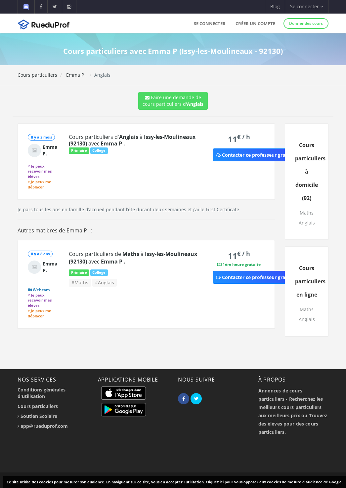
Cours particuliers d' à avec (132, 140)
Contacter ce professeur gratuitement (262, 155)
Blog (275, 6)
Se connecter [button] (306, 6)
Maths (307, 213)
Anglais (307, 223)
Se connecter (210, 23)
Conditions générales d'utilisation (41, 392)
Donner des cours (306, 23)
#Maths (79, 282)
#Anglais (104, 282)
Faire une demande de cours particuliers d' (173, 100)
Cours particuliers (37, 75)
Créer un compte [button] (255, 23)
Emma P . (76, 75)
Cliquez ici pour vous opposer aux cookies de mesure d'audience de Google (274, 481)
